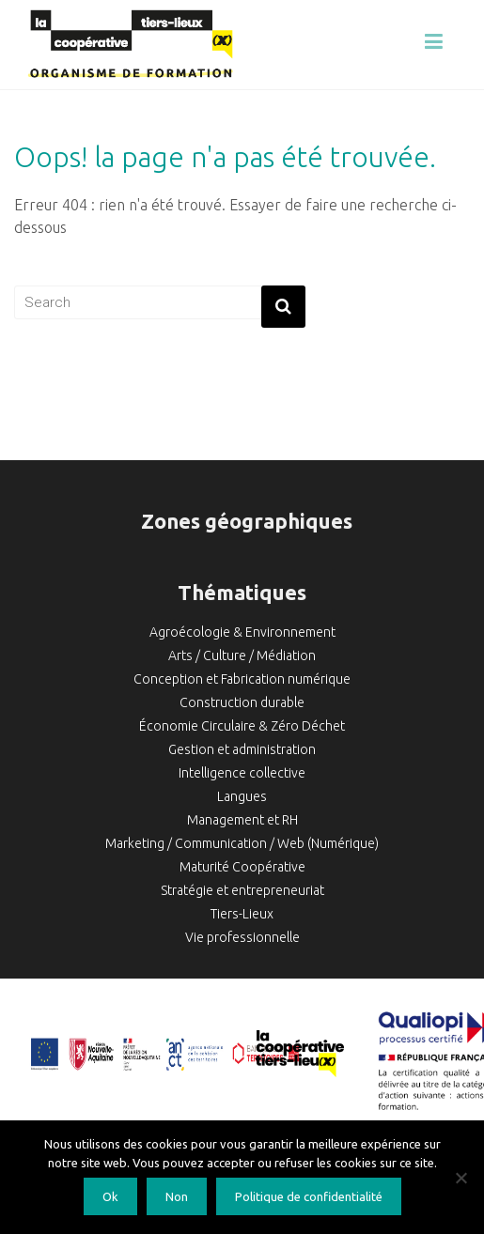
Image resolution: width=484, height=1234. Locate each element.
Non (176, 1196)
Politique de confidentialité (309, 1196)
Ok (110, 1196)
